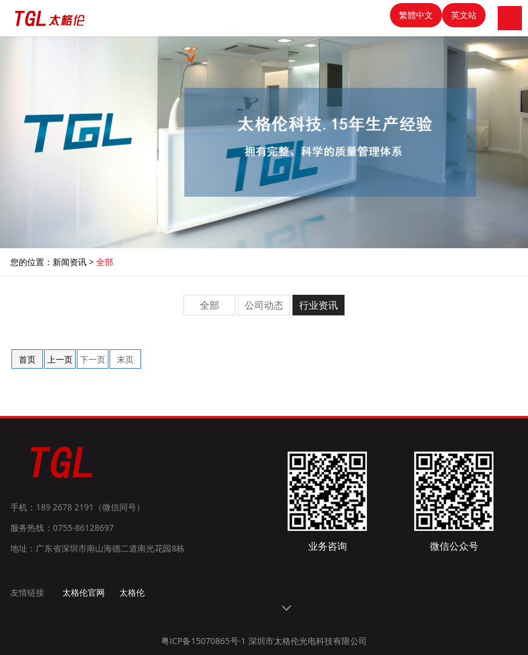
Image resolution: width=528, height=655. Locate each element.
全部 (104, 262)
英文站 (464, 15)
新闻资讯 (70, 262)
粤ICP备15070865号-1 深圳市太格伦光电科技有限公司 (263, 641)
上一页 (60, 359)
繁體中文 (416, 15)
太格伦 (132, 592)
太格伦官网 (83, 592)
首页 (27, 359)
